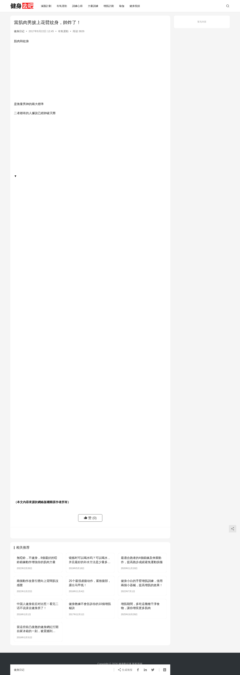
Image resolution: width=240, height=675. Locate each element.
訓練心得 (77, 5)
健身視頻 (134, 5)
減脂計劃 (46, 5)
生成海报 (125, 669)
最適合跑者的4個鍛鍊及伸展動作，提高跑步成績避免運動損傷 (142, 559)
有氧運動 (62, 5)
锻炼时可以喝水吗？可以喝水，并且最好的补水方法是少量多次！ (90, 560)
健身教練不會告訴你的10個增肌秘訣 (90, 606)
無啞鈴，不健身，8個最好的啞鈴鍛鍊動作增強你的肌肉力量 (37, 559)
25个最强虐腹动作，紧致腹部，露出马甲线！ (90, 583)
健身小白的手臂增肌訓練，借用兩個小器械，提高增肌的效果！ (142, 583)
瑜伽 (121, 5)
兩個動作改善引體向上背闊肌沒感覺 (37, 583)
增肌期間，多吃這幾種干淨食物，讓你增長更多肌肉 (140, 606)
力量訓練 (93, 5)
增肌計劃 (108, 5)
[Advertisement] (90, 74)
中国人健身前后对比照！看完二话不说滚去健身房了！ (37, 606)
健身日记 (19, 31)
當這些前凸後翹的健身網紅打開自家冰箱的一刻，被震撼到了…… (37, 629)
